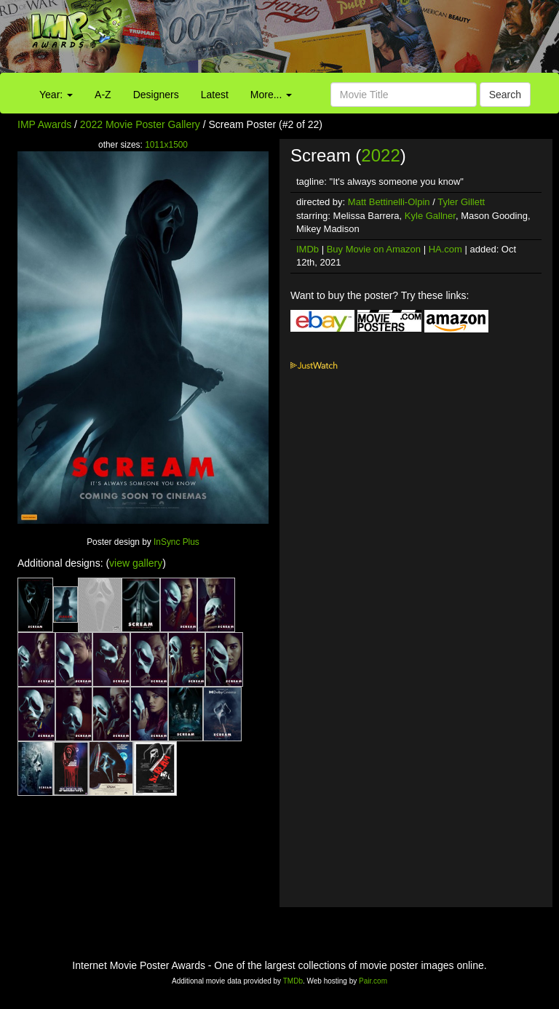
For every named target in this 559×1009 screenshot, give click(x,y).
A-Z (103, 94)
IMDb (307, 249)
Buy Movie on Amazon (374, 249)
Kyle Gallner (430, 215)
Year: (56, 94)
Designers (156, 94)
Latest (215, 94)
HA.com (445, 249)
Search (505, 94)
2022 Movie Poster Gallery (140, 124)
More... (271, 94)
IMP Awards (44, 124)
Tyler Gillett (461, 201)
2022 (380, 155)
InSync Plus (176, 542)
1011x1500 (166, 145)
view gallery (135, 563)
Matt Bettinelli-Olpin (389, 201)
